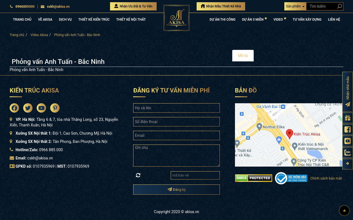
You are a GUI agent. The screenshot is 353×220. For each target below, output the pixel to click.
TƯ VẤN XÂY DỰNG (307, 19)
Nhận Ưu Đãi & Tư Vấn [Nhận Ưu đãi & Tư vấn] (133, 6)
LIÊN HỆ (334, 19)
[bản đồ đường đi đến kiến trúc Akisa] (289, 134)
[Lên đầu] (344, 211)
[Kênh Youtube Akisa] (348, 141)
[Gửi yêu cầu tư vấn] (348, 118)
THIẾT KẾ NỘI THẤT (131, 19)
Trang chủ (17, 35)
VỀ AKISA (45, 19)
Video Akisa (39, 35)
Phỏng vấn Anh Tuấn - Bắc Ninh (77, 35)
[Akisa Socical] (14, 108)
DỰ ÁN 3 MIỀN (254, 19)
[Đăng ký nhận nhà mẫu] (348, 91)
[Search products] (338, 6)
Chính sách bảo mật (326, 178)
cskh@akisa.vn (55, 7)
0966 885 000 (51, 150)
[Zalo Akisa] (348, 152)
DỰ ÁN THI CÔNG (223, 19)
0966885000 (22, 7)
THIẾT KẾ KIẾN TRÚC (93, 19)
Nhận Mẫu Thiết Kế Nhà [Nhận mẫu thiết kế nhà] (221, 6)
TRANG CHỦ (22, 19)
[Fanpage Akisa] (348, 129)
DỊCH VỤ (65, 19)
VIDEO (280, 19)
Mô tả (243, 55)
